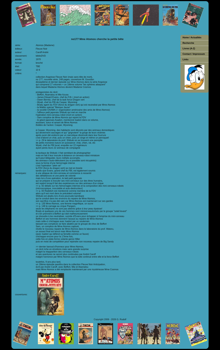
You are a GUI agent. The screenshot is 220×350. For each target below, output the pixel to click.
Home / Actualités (192, 37)
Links (185, 59)
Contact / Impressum (194, 54)
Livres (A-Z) (189, 48)
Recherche (188, 43)
